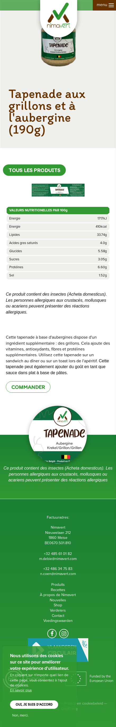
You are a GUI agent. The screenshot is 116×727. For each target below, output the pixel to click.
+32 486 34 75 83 (57, 569)
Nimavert (58, 18)
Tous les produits (34, 170)
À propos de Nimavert (58, 595)
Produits (58, 584)
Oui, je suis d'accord (34, 705)
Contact (58, 615)
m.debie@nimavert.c (55, 559)
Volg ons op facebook (52, 633)
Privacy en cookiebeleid (83, 703)
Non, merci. (20, 716)
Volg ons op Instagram (63, 633)
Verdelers (58, 610)
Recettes (58, 590)
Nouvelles (58, 600)
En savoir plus (21, 691)
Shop (58, 605)
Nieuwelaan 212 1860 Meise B (58, 537)
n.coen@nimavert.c (55, 574)
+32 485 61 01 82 (58, 554)
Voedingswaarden (58, 620)
